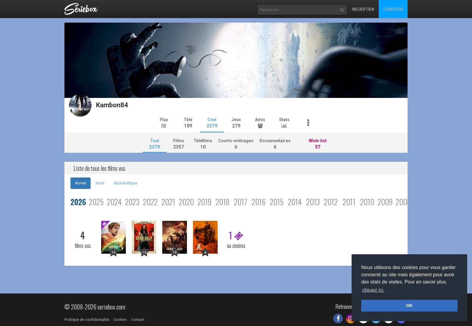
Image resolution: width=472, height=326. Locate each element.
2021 (168, 201)
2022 (150, 201)
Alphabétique (125, 183)
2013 (313, 201)
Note (100, 183)
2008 (403, 201)
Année (80, 183)
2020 (186, 201)
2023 (132, 201)
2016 (259, 201)
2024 (114, 201)
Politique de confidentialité (86, 320)
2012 (331, 201)
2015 (277, 201)
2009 (385, 201)
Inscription (363, 9)
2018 (223, 201)
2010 (367, 201)
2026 (78, 201)
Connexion (393, 9)
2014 (295, 201)
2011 (349, 201)
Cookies (120, 320)
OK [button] (409, 305)
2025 (96, 201)
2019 (204, 201)
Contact (137, 320)
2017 (240, 201)
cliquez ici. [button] (373, 290)
